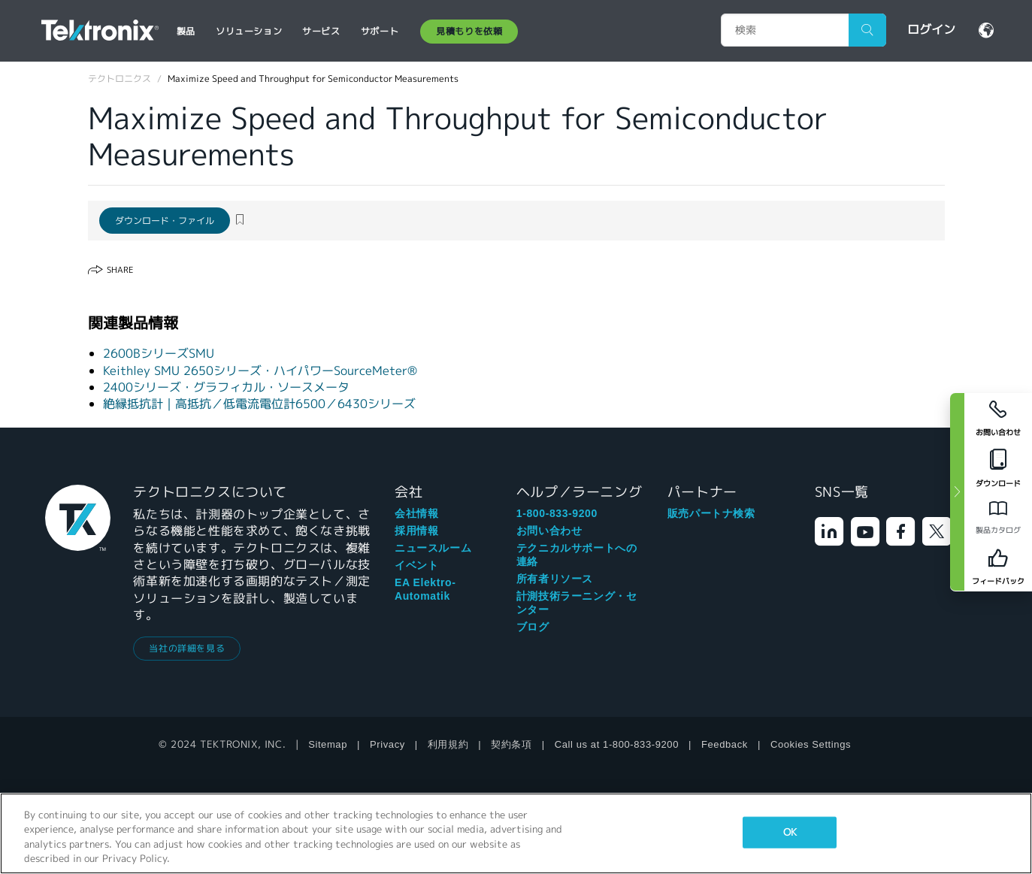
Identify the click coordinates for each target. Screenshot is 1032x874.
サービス (321, 31)
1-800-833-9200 (557, 513)
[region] (516, 833)
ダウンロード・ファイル (164, 220)
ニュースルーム (433, 548)
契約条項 (511, 744)
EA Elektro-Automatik (425, 589)
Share (120, 270)
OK (790, 832)
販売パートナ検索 (711, 513)
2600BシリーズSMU (158, 353)
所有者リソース (554, 579)
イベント (416, 565)
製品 (186, 31)
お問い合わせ (549, 531)
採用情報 (416, 531)
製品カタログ (998, 530)
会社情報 (416, 513)
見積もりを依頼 (469, 31)
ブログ (532, 627)
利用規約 (448, 744)
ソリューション (249, 31)
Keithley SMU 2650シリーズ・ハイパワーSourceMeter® (260, 371)
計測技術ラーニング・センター (576, 602)
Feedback (724, 744)
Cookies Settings (810, 744)
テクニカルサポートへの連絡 (576, 554)
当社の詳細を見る (187, 648)
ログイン (931, 29)
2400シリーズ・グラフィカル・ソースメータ (226, 387)
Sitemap (327, 744)
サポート (379, 31)
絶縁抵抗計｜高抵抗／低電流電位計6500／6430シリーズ (259, 404)
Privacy (387, 744)
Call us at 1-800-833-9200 (617, 744)
